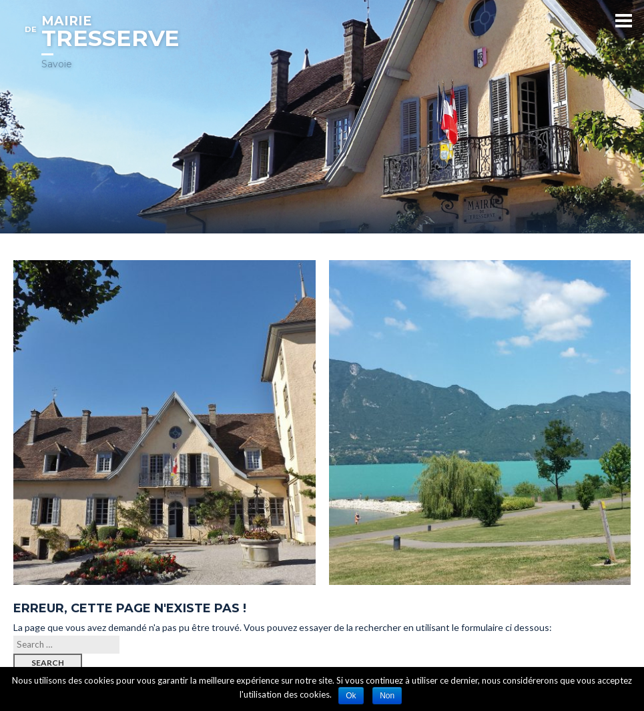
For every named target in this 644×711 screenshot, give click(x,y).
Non (387, 695)
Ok (351, 695)
